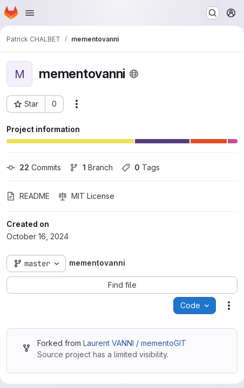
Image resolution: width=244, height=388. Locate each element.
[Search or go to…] (212, 12)
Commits (33, 167)
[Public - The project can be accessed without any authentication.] (134, 74)
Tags (140, 167)
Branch (91, 167)
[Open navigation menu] (29, 13)
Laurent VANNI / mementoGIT (134, 343)
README (28, 195)
